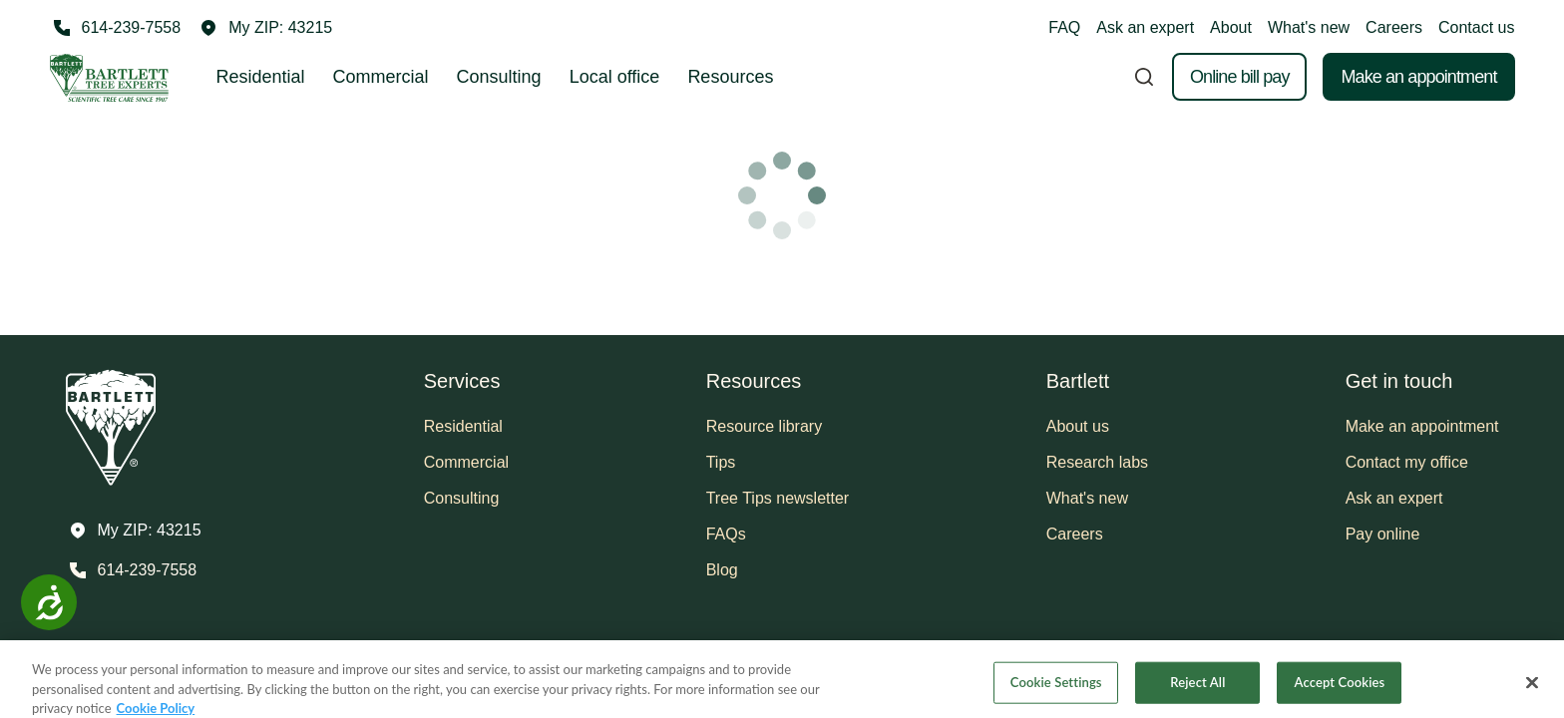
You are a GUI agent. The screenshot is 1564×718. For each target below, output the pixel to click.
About (1231, 27)
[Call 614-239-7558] (116, 28)
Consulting (499, 77)
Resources (730, 77)
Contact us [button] (1476, 27)
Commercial (381, 77)
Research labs (1097, 462)
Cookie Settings (1056, 694)
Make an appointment (1418, 77)
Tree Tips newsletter (777, 498)
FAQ (1064, 27)
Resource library (764, 426)
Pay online (1383, 534)
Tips (721, 462)
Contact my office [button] (1407, 462)
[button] (266, 28)
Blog (722, 569)
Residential (260, 77)
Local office (615, 77)
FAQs (726, 534)
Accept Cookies (1340, 694)
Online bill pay (1240, 77)
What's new (1309, 27)
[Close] (1532, 695)
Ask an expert (1145, 27)
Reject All (1197, 694)
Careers (1394, 27)
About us (1077, 426)
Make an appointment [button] (1422, 426)
